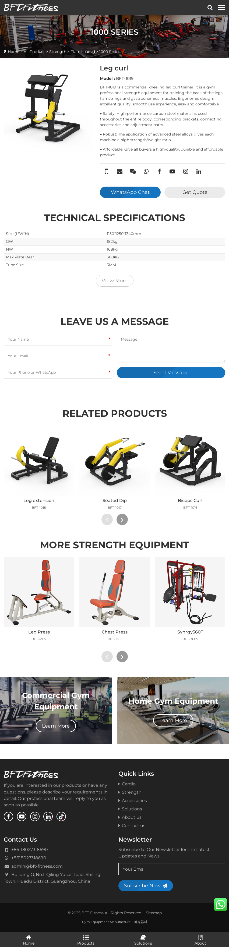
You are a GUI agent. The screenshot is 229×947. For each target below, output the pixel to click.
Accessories (132, 800)
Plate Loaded (83, 51)
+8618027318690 (28, 857)
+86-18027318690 (29, 849)
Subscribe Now (145, 885)
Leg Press (39, 632)
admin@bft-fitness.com (37, 866)
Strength (57, 51)
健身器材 (140, 922)
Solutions (130, 808)
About (200, 940)
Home (13, 51)
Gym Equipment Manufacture (106, 922)
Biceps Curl (190, 500)
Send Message (171, 372)
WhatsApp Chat (130, 192)
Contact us (131, 825)
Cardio (127, 783)
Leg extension (38, 500)
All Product (34, 51)
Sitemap (154, 912)
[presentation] (107, 519)
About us (130, 817)
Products (86, 940)
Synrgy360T (190, 632)
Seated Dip (115, 500)
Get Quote (194, 192)
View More (115, 280)
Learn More (56, 726)
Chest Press (115, 632)
